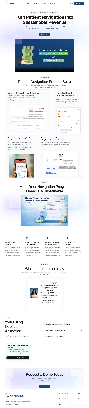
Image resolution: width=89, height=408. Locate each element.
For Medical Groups (63, 401)
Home (28, 3)
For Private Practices (64, 396)
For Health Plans (63, 398)
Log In (71, 3)
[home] (10, 2)
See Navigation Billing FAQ (18, 357)
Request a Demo (79, 3)
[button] (36, 3)
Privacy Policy (16, 407)
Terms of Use (8, 407)
